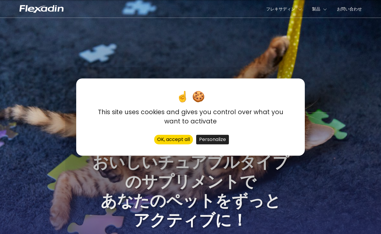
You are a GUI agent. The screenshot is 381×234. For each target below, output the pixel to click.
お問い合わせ (349, 9)
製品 (316, 9)
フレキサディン (280, 9)
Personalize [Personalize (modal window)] (212, 139)
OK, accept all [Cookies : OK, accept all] (173, 139)
